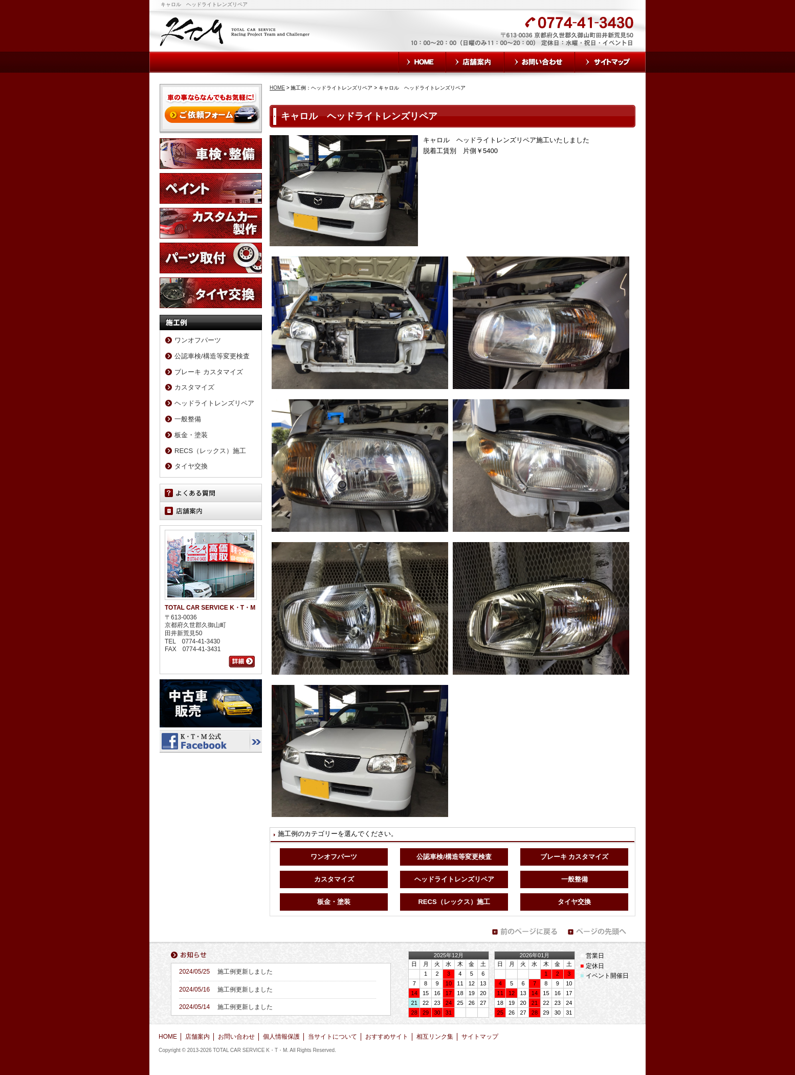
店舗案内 (475, 62)
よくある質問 (211, 493)
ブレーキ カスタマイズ (574, 857)
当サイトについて (332, 1036)
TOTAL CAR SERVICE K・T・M (236, 31)
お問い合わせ (539, 62)
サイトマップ (610, 62)
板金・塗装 (333, 902)
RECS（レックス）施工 (454, 902)
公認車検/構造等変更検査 (454, 857)
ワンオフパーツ (334, 857)
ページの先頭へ (600, 932)
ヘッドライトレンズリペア (454, 879)
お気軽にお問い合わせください (468, 37)
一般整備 (574, 879)
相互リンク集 (434, 1036)
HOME (422, 62)
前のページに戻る (524, 932)
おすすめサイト (386, 1036)
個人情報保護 (281, 1036)
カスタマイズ (334, 879)
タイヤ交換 (574, 902)
